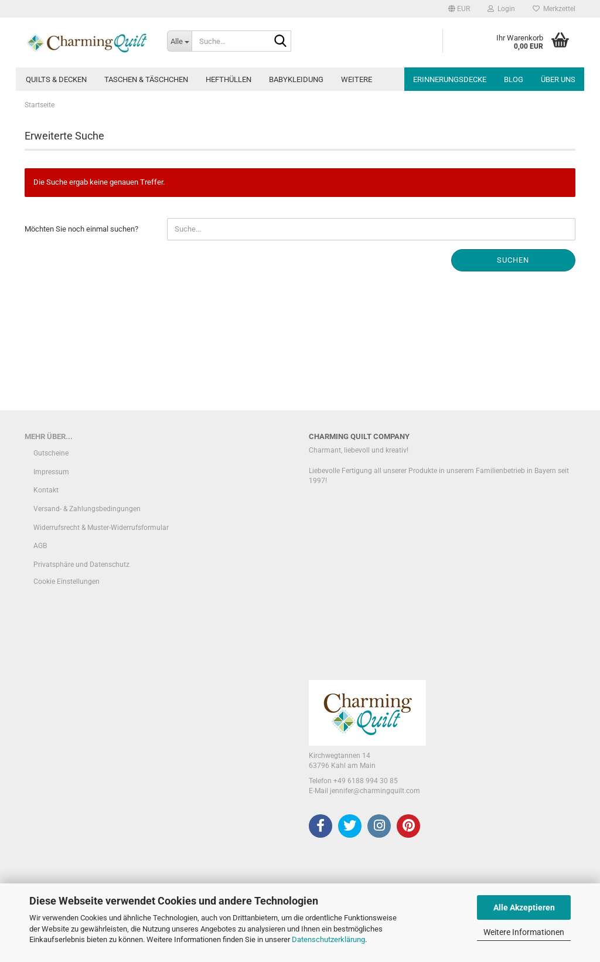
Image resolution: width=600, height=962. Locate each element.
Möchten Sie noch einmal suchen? (81, 229)
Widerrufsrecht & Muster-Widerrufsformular (101, 528)
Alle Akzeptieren (524, 907)
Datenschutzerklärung (328, 939)
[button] (459, 9)
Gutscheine (51, 453)
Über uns (558, 79)
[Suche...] (179, 41)
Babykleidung (296, 79)
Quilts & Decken (56, 79)
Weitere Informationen (523, 932)
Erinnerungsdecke (449, 79)
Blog (513, 79)
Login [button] (501, 9)
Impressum (51, 472)
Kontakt (46, 490)
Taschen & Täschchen (146, 79)
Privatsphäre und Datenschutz (81, 564)
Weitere (356, 79)
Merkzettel (554, 9)
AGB (40, 546)
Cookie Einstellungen (66, 581)
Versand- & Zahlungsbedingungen (87, 509)
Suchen (513, 260)
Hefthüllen (228, 79)
